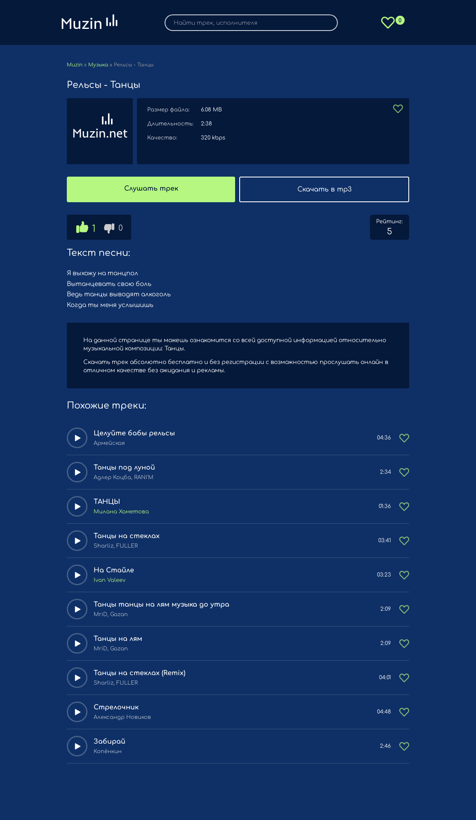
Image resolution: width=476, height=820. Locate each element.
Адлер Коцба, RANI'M (123, 477)
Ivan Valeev (109, 580)
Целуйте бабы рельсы (134, 433)
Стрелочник (116, 707)
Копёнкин (108, 751)
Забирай (109, 741)
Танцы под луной (124, 467)
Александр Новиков (122, 717)
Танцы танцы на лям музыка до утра (161, 604)
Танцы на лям (118, 639)
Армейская (109, 443)
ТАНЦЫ (107, 502)
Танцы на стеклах (127, 536)
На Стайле (114, 570)
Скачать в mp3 (324, 189)
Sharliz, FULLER (116, 546)
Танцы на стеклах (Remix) (139, 673)
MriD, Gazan (111, 614)
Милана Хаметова (121, 512)
